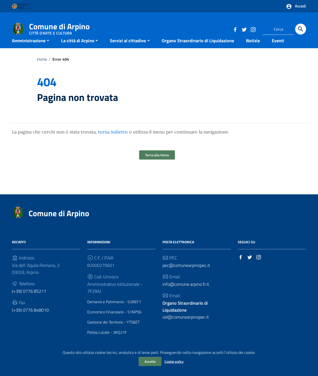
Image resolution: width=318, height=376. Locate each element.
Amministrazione (28, 48)
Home (42, 67)
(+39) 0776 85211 (29, 298)
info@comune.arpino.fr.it (185, 292)
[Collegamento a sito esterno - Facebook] (235, 29)
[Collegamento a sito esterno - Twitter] (244, 29)
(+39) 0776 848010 (30, 317)
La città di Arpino (77, 48)
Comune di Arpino (59, 27)
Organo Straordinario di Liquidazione (198, 48)
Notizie (253, 48)
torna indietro (113, 139)
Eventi (278, 48)
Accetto (150, 361)
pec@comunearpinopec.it (186, 273)
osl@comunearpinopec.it (185, 317)
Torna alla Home (157, 162)
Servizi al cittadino (128, 48)
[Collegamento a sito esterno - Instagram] (253, 29)
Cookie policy (174, 361)
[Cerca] (300, 29)
